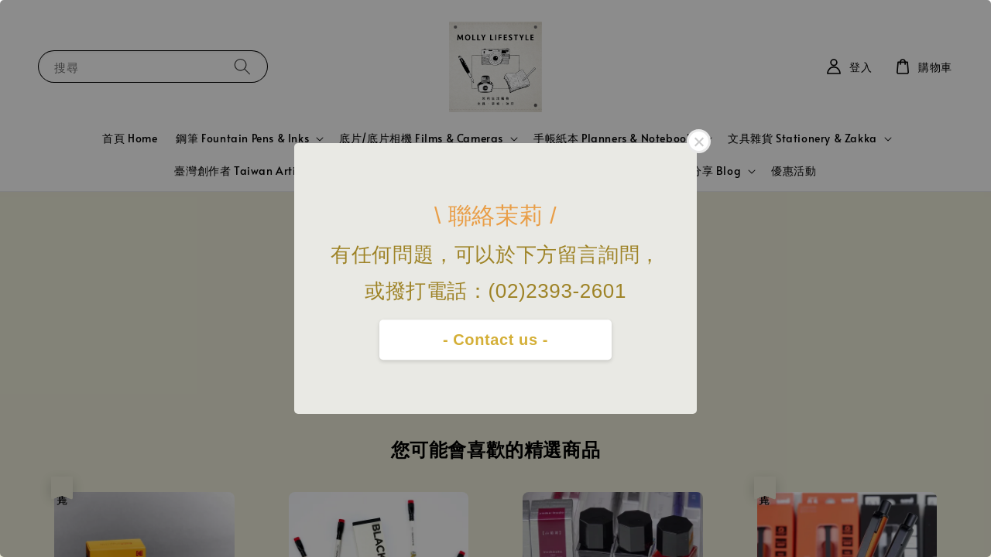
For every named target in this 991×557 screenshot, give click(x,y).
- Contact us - (495, 339)
